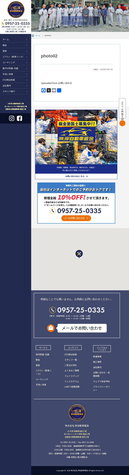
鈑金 (5, 45)
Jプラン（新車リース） (13, 56)
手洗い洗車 (8, 74)
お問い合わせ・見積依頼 (101, 374)
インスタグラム (71, 381)
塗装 (5, 50)
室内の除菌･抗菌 (10, 68)
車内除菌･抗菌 (42, 354)
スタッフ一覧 (70, 359)
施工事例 (97, 361)
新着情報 (97, 356)
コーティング (9, 62)
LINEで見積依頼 (71, 386)
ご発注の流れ (70, 365)
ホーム (6, 39)
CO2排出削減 (9, 79)
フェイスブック (71, 375)
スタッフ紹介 (9, 91)
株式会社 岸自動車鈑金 (79, 470)
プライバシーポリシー (101, 388)
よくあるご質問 (71, 370)
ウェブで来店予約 (101, 381)
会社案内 (7, 85)
